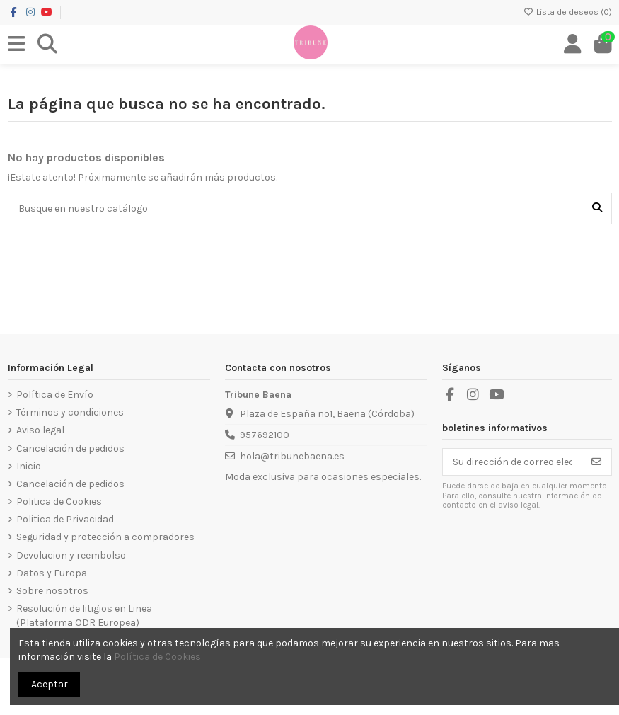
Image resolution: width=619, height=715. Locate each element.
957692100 (264, 435)
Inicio (28, 466)
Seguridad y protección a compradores (105, 537)
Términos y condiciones (70, 412)
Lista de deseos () (567, 12)
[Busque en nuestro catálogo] (597, 208)
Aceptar (49, 684)
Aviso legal (40, 430)
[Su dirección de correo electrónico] (512, 462)
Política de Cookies (157, 657)
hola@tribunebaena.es (292, 456)
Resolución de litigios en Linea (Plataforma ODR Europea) (84, 615)
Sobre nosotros (52, 591)
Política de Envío (54, 395)
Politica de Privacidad (65, 519)
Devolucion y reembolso (71, 555)
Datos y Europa (51, 573)
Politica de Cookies (59, 502)
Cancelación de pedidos (70, 448)
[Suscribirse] (596, 462)
